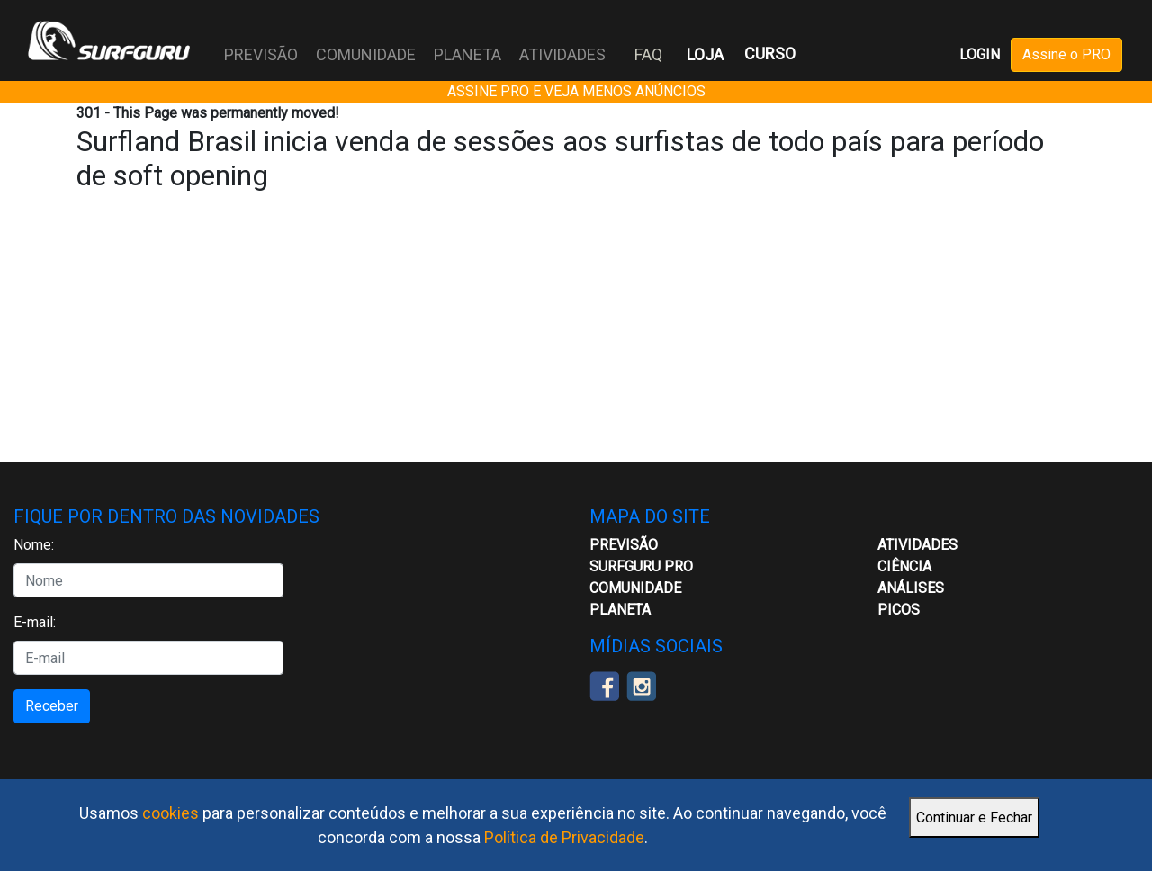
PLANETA (467, 54)
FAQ (648, 54)
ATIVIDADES (562, 54)
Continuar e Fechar (974, 817)
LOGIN (979, 54)
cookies (170, 813)
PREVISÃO (261, 54)
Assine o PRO (1066, 54)
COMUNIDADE (366, 54)
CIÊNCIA (905, 566)
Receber (51, 705)
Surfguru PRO (641, 566)
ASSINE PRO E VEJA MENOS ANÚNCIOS (576, 91)
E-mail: (35, 622)
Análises (911, 588)
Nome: (34, 544)
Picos (899, 609)
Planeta (620, 609)
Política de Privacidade (564, 837)
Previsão (624, 544)
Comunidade (635, 588)
